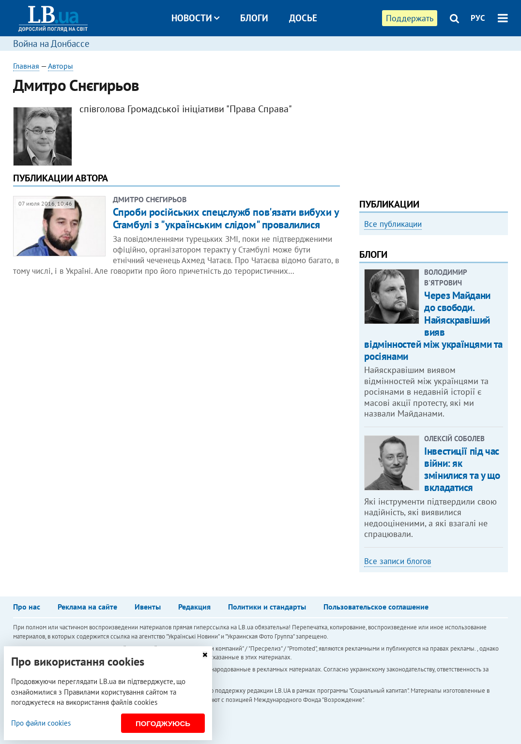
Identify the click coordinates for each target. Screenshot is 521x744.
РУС (478, 18)
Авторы (60, 66)
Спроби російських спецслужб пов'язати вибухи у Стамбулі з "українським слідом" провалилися (226, 218)
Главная (26, 66)
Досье (303, 18)
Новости (195, 18)
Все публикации (393, 224)
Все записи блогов (397, 561)
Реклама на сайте (87, 606)
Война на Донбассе (51, 43)
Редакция (194, 606)
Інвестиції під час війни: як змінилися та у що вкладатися (462, 469)
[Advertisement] (433, 120)
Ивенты (148, 606)
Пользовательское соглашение (376, 606)
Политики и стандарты (267, 606)
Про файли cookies (41, 723)
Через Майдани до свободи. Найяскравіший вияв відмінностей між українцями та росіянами (433, 326)
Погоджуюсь (163, 723)
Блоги (254, 18)
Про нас (26, 606)
